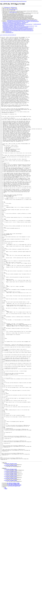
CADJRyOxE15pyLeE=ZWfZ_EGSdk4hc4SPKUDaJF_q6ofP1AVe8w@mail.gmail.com (17, 24)
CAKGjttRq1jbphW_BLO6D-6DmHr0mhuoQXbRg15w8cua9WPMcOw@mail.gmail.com (18, 29)
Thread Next (15, 1)
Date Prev (2, 1)
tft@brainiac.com (7, 7)
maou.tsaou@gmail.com (13, 9)
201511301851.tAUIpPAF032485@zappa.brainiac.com (16, 21)
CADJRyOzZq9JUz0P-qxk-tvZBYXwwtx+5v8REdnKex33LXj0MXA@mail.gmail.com (21, 25)
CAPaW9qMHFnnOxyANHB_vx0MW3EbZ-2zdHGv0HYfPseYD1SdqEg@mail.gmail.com (18, 27)
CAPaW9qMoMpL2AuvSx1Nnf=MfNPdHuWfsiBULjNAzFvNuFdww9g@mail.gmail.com (22, 20)
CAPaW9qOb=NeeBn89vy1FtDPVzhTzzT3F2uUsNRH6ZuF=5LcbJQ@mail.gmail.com (17, 28)
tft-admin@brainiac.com (9, 32)
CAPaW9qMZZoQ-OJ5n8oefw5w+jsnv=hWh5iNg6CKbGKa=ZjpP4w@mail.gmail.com (15, 23)
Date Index (19, 1)
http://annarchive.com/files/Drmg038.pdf (8, 35)
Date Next (6, 1)
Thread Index (24, 1)
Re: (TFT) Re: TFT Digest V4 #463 (11, 548)
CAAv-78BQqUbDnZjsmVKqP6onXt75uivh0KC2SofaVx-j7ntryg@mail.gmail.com (19, 26)
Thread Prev (10, 1)
